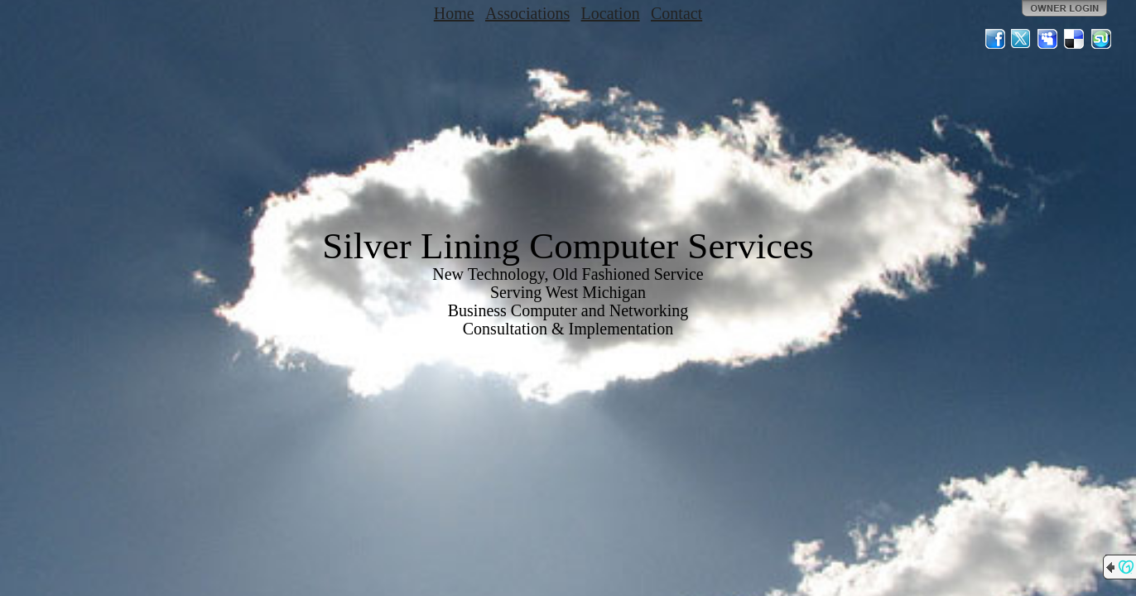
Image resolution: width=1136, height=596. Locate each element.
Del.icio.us (1074, 38)
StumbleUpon (1101, 38)
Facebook (995, 38)
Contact (676, 13)
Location (610, 13)
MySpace (1048, 38)
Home (454, 13)
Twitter (1021, 38)
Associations (527, 13)
